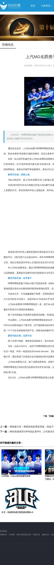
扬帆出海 (45, 535)
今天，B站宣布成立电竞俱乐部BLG (17, 512)
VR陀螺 (12, 535)
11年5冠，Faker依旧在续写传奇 (15, 476)
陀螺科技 (3, 535)
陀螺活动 (36, 535)
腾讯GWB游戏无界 (24, 535)
